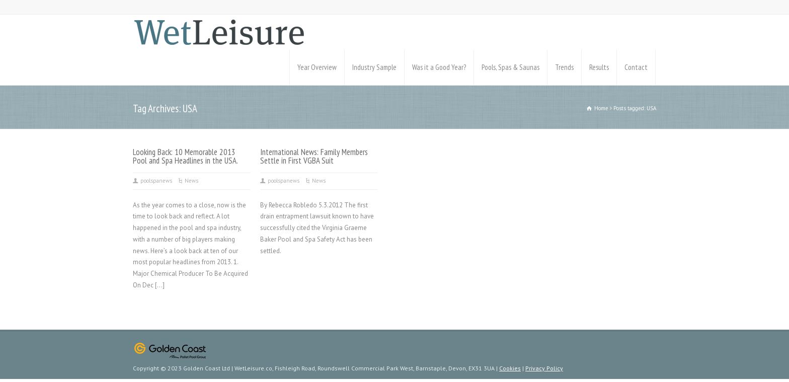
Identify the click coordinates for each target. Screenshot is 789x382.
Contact (636, 67)
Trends (564, 67)
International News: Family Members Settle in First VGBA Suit (314, 156)
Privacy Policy (544, 368)
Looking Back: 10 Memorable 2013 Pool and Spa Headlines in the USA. (185, 156)
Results (599, 67)
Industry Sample (374, 67)
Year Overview (317, 67)
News (191, 180)
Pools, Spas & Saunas (510, 67)
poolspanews (156, 180)
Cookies (510, 368)
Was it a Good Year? (439, 67)
